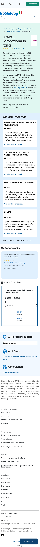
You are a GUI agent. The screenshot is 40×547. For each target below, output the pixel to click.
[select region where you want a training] (20, 343)
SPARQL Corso (26, 32)
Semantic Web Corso (13, 32)
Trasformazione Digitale (13, 458)
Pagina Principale (9, 29)
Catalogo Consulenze (11, 446)
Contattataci (28, 541)
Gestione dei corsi (10, 462)
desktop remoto (20, 88)
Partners (5, 486)
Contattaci (32, 4)
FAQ (3, 501)
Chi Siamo (6, 478)
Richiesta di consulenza (13, 442)
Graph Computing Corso (26, 29)
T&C (3, 505)
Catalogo (5, 412)
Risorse (4, 423)
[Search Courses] (18, 18)
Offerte (5, 416)
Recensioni (6, 493)
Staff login (20, 546)
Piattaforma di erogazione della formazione (17, 466)
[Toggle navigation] (37, 13)
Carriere (5, 497)
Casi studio (6, 439)
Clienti (4, 490)
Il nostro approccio (10, 435)
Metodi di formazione (11, 420)
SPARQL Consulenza (11, 372)
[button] (36, 305)
